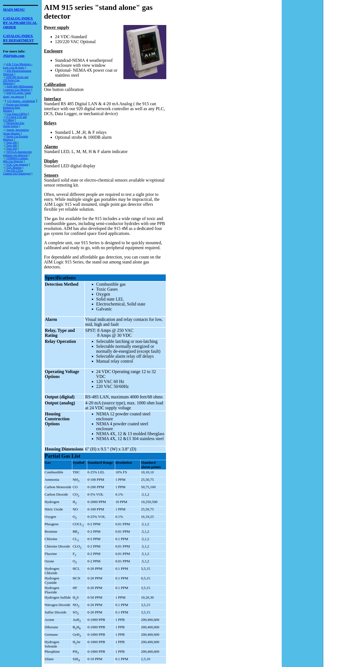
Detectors (8, 83)
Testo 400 (11, 145)
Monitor (7, 110)
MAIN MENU (14, 9)
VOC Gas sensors (17, 164)
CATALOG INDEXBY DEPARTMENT (18, 38)
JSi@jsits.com (13, 56)
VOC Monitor (13, 167)
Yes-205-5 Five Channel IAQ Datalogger (17, 172)
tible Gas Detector (13, 161)
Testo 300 (11, 142)
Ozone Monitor (11, 133)
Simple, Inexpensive (17, 129)
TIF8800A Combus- (17, 158)
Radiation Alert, (12, 107)
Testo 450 (11, 148)
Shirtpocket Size (15, 122)
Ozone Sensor (10, 125)
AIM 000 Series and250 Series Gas (15, 79)
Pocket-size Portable (17, 104)
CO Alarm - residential (21, 100)
